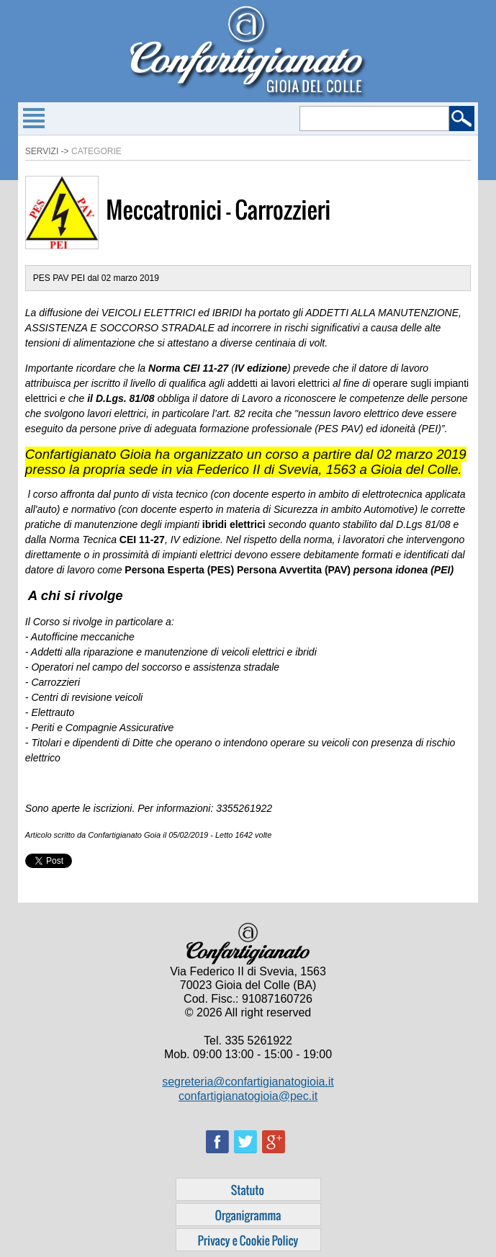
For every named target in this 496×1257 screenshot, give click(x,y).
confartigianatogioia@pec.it (248, 1096)
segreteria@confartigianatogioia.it (248, 1081)
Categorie (96, 151)
